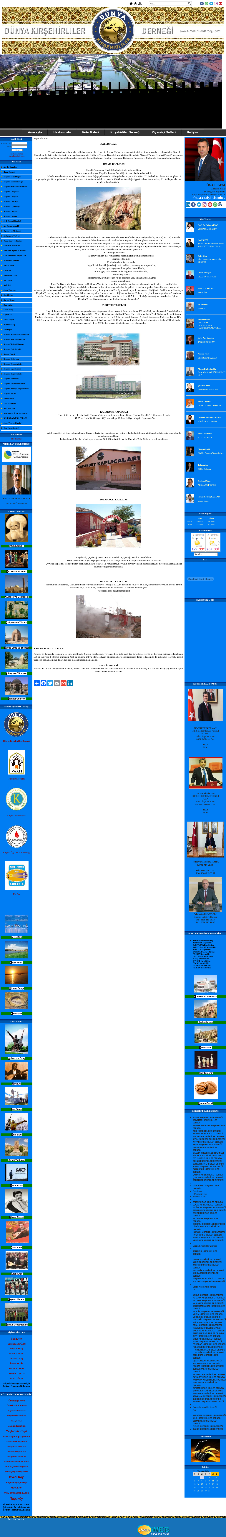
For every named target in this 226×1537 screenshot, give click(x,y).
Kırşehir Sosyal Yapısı (12, 177)
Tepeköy (16, 1499)
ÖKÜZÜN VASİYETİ (207, 277)
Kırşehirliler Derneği (125, 132)
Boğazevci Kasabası (16, 1415)
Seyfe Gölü (8, 315)
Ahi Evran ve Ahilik (11, 226)
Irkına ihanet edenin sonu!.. (209, 389)
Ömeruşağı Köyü (17, 1400)
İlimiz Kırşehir (9, 172)
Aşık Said (7, 285)
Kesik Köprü (9, 320)
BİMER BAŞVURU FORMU (15, 418)
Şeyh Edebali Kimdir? (12, 221)
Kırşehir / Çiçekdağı (11, 206)
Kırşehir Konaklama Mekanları (16, 334)
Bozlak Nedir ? (9, 265)
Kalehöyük (8, 330)
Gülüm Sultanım (204, 469)
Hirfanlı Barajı (9, 325)
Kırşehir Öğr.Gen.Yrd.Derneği (16, 852)
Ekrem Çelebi (9, 300)
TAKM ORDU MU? (206, 342)
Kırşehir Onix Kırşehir (13, 349)
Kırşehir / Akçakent (11, 192)
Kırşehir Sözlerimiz (11, 359)
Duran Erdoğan (205, 273)
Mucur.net (16, 1487)
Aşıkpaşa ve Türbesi (12, 236)
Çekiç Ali (7, 270)
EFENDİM (202, 292)
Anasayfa (35, 132)
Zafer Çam (202, 256)
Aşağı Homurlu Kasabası (17, 1411)
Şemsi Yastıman (10, 290)
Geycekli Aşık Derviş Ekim (209, 417)
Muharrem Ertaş (10, 275)
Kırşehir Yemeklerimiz (12, 364)
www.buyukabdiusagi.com (16, 1467)
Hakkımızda (62, 132)
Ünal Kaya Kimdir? (11, 428)
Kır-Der (16, 894)
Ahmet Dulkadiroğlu (207, 369)
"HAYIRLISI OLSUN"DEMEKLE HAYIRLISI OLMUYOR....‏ (209, 325)
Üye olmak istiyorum (16, 156)
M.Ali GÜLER (17, 1378)
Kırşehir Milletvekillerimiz (14, 384)
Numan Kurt (203, 354)
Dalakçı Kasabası (16, 1425)
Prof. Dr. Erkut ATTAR (208, 225)
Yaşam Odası (203, 501)
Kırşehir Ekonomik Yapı (13, 182)
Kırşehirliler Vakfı (17, 778)
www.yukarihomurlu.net (16, 1457)
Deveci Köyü (16, 1477)
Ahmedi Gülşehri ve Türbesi (15, 251)
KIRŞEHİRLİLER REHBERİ (16, 413)
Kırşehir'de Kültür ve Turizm (15, 187)
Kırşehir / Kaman (10, 211)
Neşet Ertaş (8, 295)
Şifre (9, 147)
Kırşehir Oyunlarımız (12, 369)
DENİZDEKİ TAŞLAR (207, 358)
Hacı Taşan (8, 280)
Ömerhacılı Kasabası (17, 1405)
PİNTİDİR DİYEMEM (207, 421)
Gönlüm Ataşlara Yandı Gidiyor (211, 453)
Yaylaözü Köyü (16, 1431)
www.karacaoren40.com (16, 1492)
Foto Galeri (90, 132)
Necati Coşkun (204, 401)
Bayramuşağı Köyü (17, 1482)
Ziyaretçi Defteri (164, 132)
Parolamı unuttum (16, 154)
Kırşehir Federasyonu (16, 815)
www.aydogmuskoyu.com (16, 1472)
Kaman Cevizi (9, 354)
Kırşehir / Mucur (10, 216)
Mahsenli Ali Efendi (11, 260)
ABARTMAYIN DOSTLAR (209, 405)
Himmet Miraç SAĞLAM (209, 497)
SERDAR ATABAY (206, 288)
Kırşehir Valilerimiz (11, 379)
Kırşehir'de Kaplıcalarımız (14, 339)
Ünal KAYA (203, 240)
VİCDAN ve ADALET (207, 229)
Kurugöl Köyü (16, 1421)
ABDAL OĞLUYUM (207, 485)
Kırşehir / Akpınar (11, 197)
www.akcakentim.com (16, 1461)
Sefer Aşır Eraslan (206, 338)
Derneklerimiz (9, 408)
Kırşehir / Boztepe (11, 201)
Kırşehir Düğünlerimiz (12, 374)
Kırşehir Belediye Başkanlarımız (16, 389)
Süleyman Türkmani (12, 246)
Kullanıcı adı (6, 143)
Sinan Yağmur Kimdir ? (13, 423)
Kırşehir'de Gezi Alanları (14, 344)
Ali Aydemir (203, 304)
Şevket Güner (204, 385)
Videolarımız (9, 398)
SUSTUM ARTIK (205, 437)
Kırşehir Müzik (10, 393)
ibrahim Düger (204, 481)
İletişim (192, 132)
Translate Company (16, 1519)
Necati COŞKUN (17, 1373)
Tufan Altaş (8, 310)
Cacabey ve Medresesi (12, 231)
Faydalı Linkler (10, 403)
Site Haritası (16, 438)
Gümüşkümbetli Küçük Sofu (15, 256)
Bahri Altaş (8, 305)
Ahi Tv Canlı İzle (10, 167)
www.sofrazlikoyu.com (16, 1441)
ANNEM (201, 308)
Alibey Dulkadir (205, 433)
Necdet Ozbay (204, 319)
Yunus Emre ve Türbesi (13, 241)
